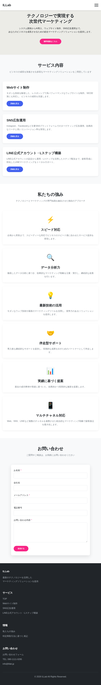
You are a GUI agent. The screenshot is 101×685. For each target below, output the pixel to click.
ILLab (7, 5)
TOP (5, 599)
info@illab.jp (8, 664)
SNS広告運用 (9, 608)
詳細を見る (15, 104)
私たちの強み (9, 631)
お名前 (17, 470)
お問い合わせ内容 (23, 520)
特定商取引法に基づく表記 (15, 636)
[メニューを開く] (96, 5)
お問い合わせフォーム (13, 654)
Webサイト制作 (10, 603)
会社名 (17, 483)
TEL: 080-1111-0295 (12, 659)
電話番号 (18, 508)
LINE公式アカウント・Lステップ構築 (20, 613)
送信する (21, 549)
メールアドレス (22, 495)
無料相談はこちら (50, 41)
